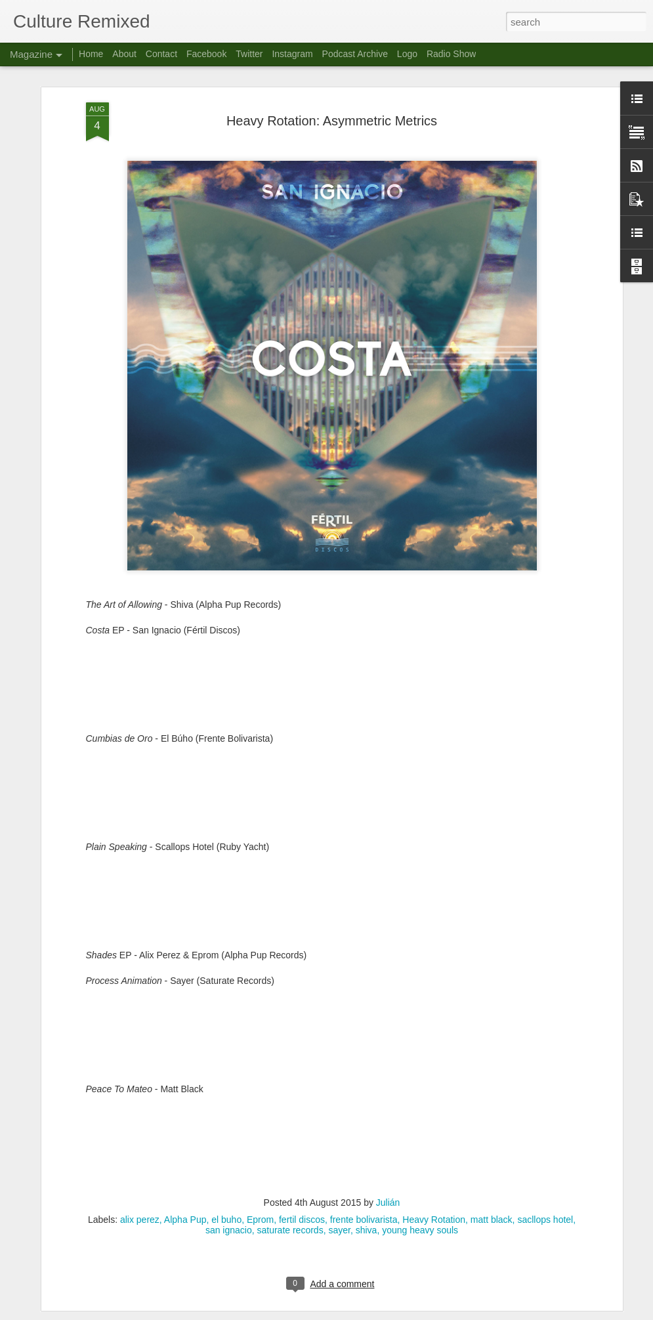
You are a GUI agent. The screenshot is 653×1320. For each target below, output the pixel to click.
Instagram (292, 54)
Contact (161, 54)
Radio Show (451, 54)
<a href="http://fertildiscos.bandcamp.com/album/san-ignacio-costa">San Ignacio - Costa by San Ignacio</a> (332, 540)
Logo (407, 54)
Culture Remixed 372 (252, 1162)
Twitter (249, 54)
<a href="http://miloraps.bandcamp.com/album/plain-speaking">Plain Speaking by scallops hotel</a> (332, 756)
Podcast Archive (355, 54)
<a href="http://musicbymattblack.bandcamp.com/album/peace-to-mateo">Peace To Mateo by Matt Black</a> (332, 998)
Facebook (206, 54)
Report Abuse (406, 1313)
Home (91, 54)
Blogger (368, 1313)
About (124, 54)
